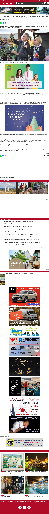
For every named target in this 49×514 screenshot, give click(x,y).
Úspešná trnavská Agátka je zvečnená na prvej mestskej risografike (20, 277)
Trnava (2, 471)
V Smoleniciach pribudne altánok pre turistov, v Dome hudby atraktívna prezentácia (22, 242)
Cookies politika (45, 502)
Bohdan (47, 0)
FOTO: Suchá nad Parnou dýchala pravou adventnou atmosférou (22, 196)
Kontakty (46, 501)
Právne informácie (18, 501)
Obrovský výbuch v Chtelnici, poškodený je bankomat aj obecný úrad (19, 244)
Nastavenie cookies (37, 502)
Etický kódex (35, 501)
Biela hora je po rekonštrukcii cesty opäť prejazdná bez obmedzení (19, 229)
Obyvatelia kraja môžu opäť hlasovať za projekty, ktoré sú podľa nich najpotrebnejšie (21, 239)
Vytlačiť (46, 155)
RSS (43, 501)
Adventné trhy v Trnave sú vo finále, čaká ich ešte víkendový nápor (19, 281)
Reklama (40, 501)
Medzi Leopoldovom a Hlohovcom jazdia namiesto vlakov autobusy (39, 196)
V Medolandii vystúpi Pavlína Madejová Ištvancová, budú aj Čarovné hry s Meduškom (23, 237)
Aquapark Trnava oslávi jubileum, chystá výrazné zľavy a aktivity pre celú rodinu (36, 495)
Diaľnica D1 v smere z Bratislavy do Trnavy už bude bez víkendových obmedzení (22, 231)
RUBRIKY (19, 3)
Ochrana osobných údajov (27, 501)
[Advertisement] (11, 168)
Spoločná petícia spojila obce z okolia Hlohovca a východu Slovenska (7, 196)
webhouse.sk (29, 512)
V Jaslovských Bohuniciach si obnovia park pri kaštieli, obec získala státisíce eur (20, 234)
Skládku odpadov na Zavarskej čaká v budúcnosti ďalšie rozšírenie (19, 273)
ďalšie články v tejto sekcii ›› (43, 247)
